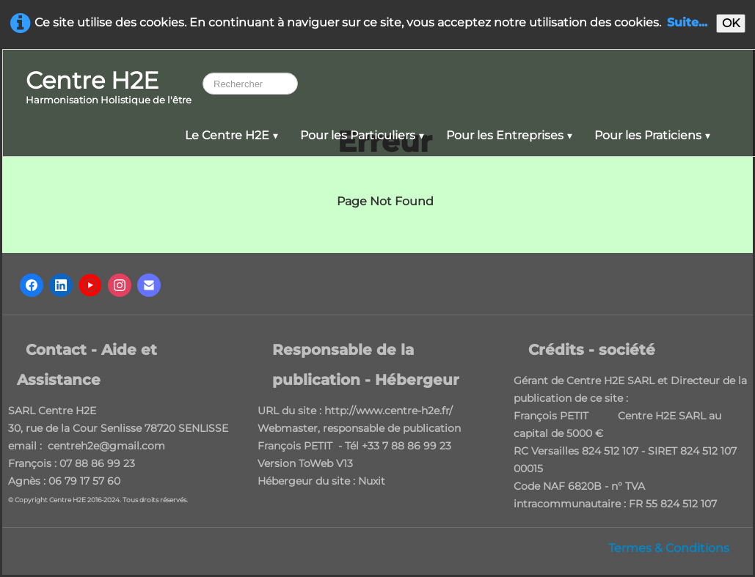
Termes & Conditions (668, 548)
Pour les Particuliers (362, 135)
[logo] (109, 88)
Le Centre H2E (231, 135)
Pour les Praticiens (652, 135)
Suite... (687, 22)
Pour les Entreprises (509, 135)
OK (731, 23)
